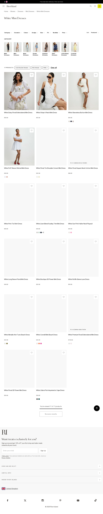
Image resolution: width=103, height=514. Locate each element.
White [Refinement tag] (45, 67)
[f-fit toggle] (48, 32)
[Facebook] (7, 500)
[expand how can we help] (99, 466)
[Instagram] (42, 500)
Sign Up (43, 450)
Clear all (54, 67)
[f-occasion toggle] (18, 32)
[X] (25, 500)
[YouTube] (78, 500)
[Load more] (51, 414)
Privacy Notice (6, 458)
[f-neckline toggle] (56, 32)
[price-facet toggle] (64, 32)
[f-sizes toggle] (42, 32)
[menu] (3, 6)
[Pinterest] (60, 500)
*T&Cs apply (5, 456)
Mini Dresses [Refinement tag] (36, 67)
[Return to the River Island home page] (13, 6)
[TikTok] (95, 500)
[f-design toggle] (35, 32)
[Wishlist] (32, 75)
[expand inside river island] (99, 479)
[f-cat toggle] (8, 32)
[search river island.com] (91, 6)
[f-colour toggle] (26, 32)
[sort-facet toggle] (92, 32)
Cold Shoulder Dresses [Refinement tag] (22, 67)
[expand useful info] (99, 473)
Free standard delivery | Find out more (51, 1)
